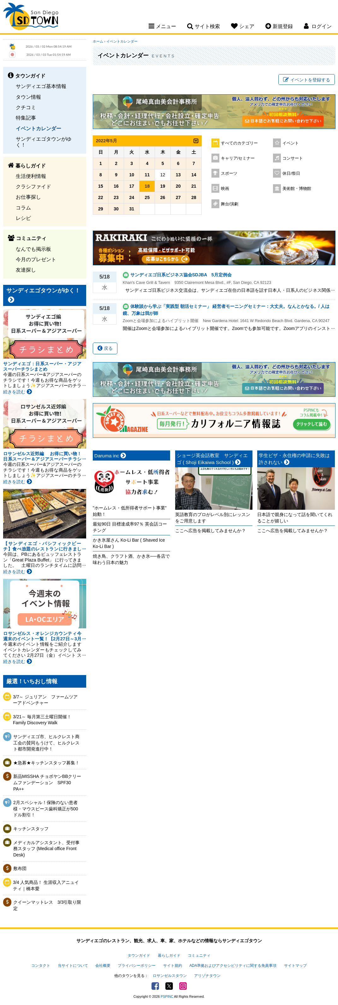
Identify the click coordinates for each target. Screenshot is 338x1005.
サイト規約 (172, 965)
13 (178, 174)
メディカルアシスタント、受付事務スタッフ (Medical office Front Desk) (46, 848)
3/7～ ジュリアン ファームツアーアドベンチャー (45, 700)
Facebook (155, 986)
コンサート (292, 158)
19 (162, 186)
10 (131, 174)
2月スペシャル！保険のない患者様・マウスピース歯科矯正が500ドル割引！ (45, 808)
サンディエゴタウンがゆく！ (43, 142)
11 (147, 174)
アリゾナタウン (207, 975)
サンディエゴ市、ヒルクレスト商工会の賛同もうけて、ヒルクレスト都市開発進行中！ (46, 742)
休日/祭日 (291, 173)
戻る (105, 348)
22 (100, 197)
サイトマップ (295, 965)
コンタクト (40, 965)
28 (193, 197)
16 (116, 186)
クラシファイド (33, 186)
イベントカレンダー (38, 128)
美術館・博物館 (296, 188)
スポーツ (229, 173)
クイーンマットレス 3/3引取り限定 (47, 905)
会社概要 (102, 965)
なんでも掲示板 (33, 249)
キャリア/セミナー (238, 158)
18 (147, 186)
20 (178, 186)
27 (178, 197)
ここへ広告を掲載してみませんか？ (210, 530)
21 (193, 186)
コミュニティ (199, 955)
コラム (23, 207)
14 (193, 174)
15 (100, 186)
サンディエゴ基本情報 (41, 86)
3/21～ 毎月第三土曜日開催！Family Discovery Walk (42, 720)
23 (116, 197)
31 (131, 208)
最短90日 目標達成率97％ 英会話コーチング (130, 527)
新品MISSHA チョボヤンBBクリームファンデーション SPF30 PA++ (47, 782)
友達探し (26, 270)
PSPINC (167, 996)
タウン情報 (28, 97)
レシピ (23, 218)
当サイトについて (73, 965)
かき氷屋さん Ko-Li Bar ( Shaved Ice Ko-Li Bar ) (129, 543)
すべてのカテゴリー (239, 143)
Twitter (169, 986)
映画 (225, 188)
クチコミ (26, 107)
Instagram (183, 986)
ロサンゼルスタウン (170, 975)
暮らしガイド (169, 955)
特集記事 (26, 117)
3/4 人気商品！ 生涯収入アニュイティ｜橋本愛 (46, 885)
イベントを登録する (306, 80)
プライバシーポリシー (137, 965)
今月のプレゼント (36, 259)
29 (100, 208)
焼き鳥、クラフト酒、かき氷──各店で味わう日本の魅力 (131, 559)
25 (147, 197)
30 (116, 208)
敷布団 (20, 868)
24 (131, 197)
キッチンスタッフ (31, 828)
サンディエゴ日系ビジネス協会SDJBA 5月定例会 (181, 274)
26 (162, 197)
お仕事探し (28, 197)
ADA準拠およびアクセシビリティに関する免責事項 (232, 965)
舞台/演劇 (230, 204)
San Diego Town (30, 17)
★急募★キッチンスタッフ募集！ (46, 762)
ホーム (98, 41)
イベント (290, 143)
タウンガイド (138, 955)
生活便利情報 (31, 176)
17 (131, 186)
